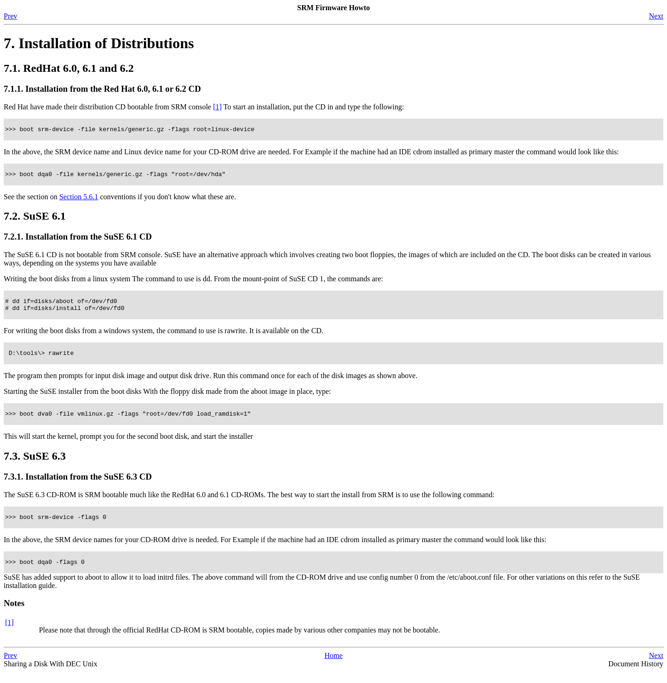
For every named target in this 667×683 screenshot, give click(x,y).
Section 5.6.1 (78, 199)
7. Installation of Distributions (99, 43)
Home (333, 666)
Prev (10, 16)
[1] (217, 107)
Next (656, 16)
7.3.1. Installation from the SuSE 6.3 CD (78, 485)
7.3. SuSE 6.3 (35, 464)
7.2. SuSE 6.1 (35, 219)
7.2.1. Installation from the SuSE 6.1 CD (78, 239)
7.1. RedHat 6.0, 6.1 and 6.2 (69, 68)
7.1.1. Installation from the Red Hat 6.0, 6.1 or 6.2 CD (102, 89)
